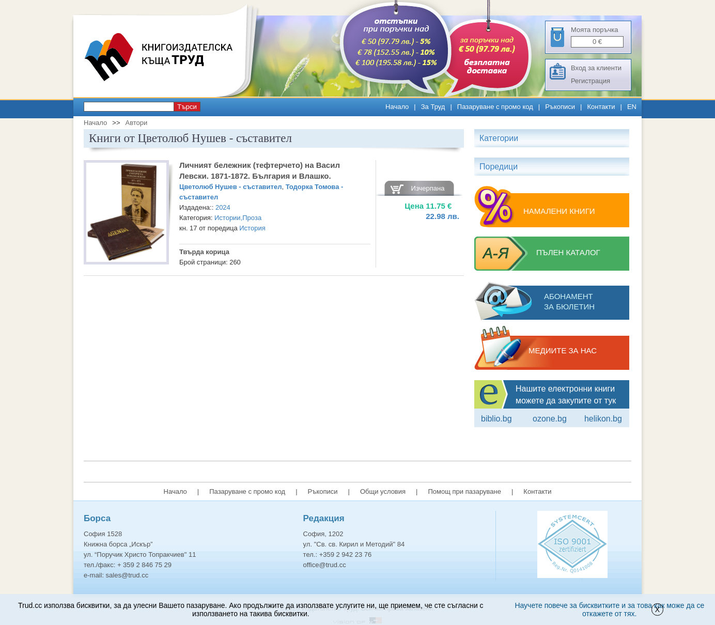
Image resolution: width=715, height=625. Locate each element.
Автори (136, 123)
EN (631, 107)
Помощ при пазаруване (464, 491)
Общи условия (383, 491)
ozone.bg (550, 418)
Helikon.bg (603, 418)
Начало (397, 107)
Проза (251, 218)
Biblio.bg (496, 418)
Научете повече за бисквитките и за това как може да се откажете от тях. (609, 609)
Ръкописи (560, 107)
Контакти (601, 107)
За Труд (433, 107)
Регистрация (590, 81)
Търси (187, 107)
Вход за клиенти (596, 68)
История (252, 228)
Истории (227, 218)
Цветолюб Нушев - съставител (230, 187)
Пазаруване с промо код (495, 107)
